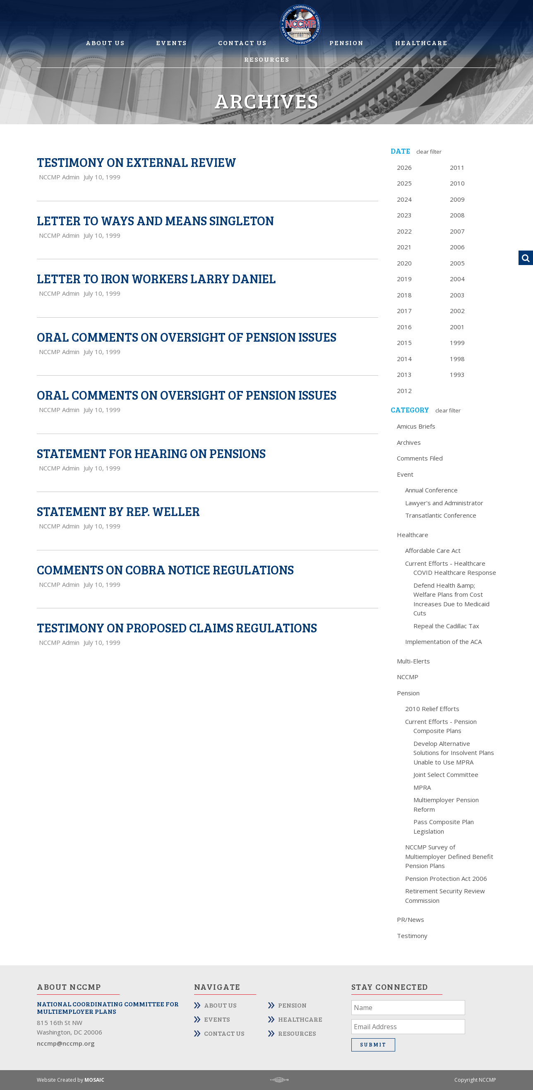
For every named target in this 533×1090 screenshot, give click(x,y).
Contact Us (242, 42)
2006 (457, 247)
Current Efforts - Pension (441, 721)
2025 (404, 183)
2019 (404, 279)
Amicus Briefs (416, 426)
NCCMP (407, 677)
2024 (404, 199)
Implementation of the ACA (443, 641)
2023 (404, 215)
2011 (457, 167)
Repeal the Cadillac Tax (446, 626)
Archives (409, 442)
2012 (404, 390)
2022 (404, 231)
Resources (266, 59)
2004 (457, 279)
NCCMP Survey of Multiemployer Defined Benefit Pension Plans (449, 856)
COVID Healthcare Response (454, 572)
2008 (457, 215)
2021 (404, 247)
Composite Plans (437, 730)
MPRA (422, 787)
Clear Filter (429, 151)
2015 (404, 342)
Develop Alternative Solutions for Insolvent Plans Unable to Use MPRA (453, 752)
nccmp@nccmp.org (66, 1043)
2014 (404, 358)
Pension (346, 42)
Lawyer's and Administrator (444, 503)
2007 (457, 231)
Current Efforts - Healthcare (445, 563)
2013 (404, 374)
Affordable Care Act (433, 550)
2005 (457, 263)
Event (405, 474)
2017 (404, 310)
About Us (105, 42)
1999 (457, 342)
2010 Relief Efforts (432, 708)
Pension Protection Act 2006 (446, 878)
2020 (404, 263)
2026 (404, 167)
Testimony (412, 935)
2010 (457, 183)
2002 (457, 310)
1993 (457, 374)
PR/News (410, 919)
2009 (457, 199)
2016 (404, 327)
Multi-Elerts (413, 661)
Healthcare (421, 42)
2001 (457, 327)
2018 (404, 295)
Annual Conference (431, 490)
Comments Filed (420, 458)
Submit (373, 1044)
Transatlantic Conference (440, 515)
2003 (457, 295)
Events (171, 42)
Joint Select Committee (445, 774)
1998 (457, 358)
